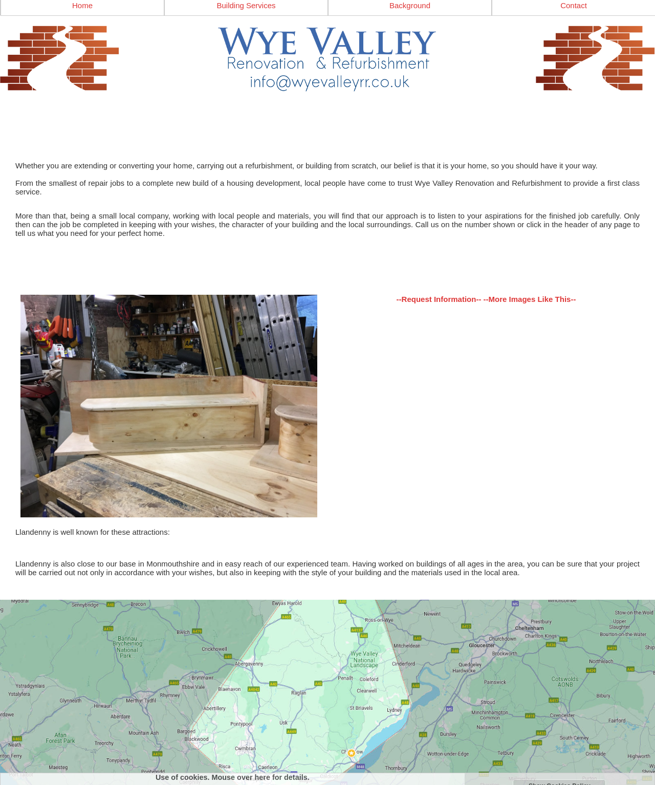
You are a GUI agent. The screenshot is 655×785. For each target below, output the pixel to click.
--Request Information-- (439, 299)
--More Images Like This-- (530, 299)
